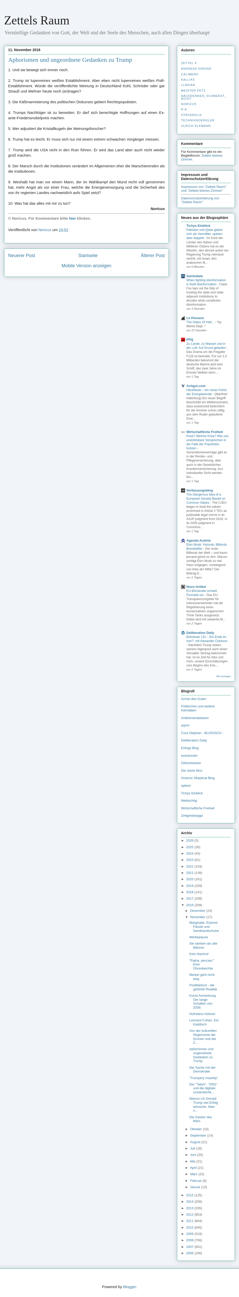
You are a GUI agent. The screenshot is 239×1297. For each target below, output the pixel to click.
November (198, 917)
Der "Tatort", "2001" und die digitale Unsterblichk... (203, 1088)
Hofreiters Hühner (202, 1014)
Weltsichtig (189, 800)
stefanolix (191, 114)
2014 (190, 1201)
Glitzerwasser (191, 763)
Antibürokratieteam (195, 718)
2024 (190, 853)
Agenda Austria (198, 540)
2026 (190, 840)
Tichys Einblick (198, 226)
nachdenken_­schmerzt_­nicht (204, 97)
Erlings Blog (190, 748)
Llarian (188, 84)
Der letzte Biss (191, 770)
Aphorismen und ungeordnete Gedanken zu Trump (201, 1055)
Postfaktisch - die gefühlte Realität (203, 987)
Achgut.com (195, 386)
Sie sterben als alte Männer (203, 945)
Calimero (190, 74)
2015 (190, 1195)
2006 (190, 1253)
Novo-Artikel (196, 587)
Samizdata (194, 276)
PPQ (189, 339)
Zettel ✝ (189, 63)
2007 (190, 1247)
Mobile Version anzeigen (86, 265)
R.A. (184, 109)
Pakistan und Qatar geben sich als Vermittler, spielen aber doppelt (204, 234)
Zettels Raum (36, 20)
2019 (190, 886)
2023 (190, 860)
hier (72, 218)
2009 (190, 1234)
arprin (185, 725)
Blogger (129, 1287)
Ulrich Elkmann (196, 125)
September (198, 1135)
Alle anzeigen (223, 676)
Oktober (196, 1129)
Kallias (188, 79)
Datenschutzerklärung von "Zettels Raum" (200, 200)
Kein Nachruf (198, 954)
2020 (190, 879)
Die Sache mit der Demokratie (202, 1070)
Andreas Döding (196, 68)
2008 (190, 1240)
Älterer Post (153, 255)
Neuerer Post (21, 255)
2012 (190, 1214)
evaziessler (189, 755)
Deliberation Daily (200, 633)
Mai (193, 1161)
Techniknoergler (198, 120)
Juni (193, 1155)
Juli (193, 1148)
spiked (186, 785)
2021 (190, 873)
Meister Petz (193, 90)
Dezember (198, 911)
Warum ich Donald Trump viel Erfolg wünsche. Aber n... (203, 1104)
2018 (190, 892)
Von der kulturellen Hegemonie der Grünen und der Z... (203, 1037)
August (195, 1142)
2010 (190, 1227)
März (194, 1174)
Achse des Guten (193, 699)
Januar (195, 1187)
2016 (190, 905)
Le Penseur (195, 318)
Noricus (189, 104)
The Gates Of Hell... (200, 322)
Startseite (88, 255)
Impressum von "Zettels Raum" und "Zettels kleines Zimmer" (204, 188)
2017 (190, 898)
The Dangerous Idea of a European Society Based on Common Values (205, 498)
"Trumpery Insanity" (203, 1078)
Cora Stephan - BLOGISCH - (202, 733)
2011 (190, 1221)
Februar (196, 1181)
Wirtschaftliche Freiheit (204, 432)
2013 (190, 1208)
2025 (190, 847)
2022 (190, 866)
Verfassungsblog (199, 490)
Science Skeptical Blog (198, 778)
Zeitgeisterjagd (192, 815)
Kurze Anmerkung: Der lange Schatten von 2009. (202, 1001)
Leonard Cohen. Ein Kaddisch (204, 1022)
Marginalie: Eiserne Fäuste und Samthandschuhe (204, 926)
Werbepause (198, 937)
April (194, 1168)
